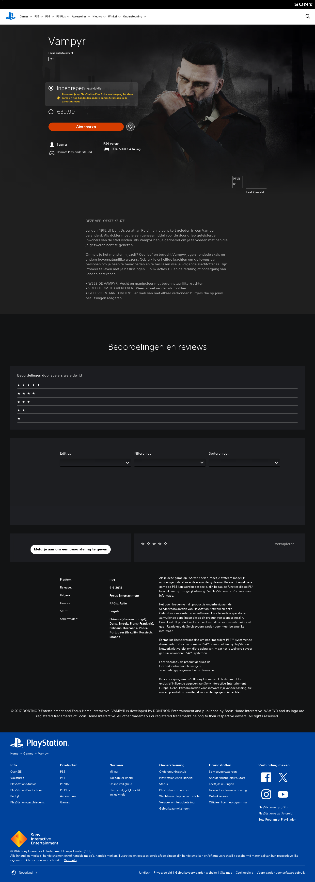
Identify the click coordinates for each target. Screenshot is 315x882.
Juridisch (144, 872)
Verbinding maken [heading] (274, 765)
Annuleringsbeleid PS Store (227, 778)
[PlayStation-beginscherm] (10, 16)
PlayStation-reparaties (174, 790)
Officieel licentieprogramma (228, 802)
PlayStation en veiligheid (175, 778)
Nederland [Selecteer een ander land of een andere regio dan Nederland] (24, 872)
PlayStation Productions (26, 790)
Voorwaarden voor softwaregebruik (281, 872)
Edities (65, 453)
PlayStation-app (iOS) (272, 807)
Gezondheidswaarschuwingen (180, 666)
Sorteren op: (219, 453)
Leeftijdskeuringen (221, 784)
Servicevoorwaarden (223, 772)
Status (163, 784)
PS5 (36, 17)
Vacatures (17, 778)
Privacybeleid (163, 872)
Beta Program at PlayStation (277, 819)
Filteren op (143, 453)
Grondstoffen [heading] (220, 765)
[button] (71, 549)
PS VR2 (64, 784)
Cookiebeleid (244, 872)
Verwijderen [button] (284, 544)
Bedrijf (14, 796)
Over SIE (15, 772)
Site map (226, 872)
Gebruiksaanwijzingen (174, 808)
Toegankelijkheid (121, 778)
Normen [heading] (116, 765)
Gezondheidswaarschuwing (228, 790)
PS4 (47, 17)
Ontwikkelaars (218, 796)
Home (14, 753)
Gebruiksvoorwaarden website (196, 872)
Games (24, 17)
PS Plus (61, 17)
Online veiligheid (121, 784)
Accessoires (79, 17)
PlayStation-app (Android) (275, 813)
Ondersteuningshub (172, 772)
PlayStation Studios (23, 784)
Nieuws (97, 17)
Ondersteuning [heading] (172, 765)
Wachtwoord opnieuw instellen (180, 796)
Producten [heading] (69, 765)
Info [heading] (13, 765)
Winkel (112, 17)
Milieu (114, 772)
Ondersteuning (132, 17)
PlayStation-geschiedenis (27, 802)
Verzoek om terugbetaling (176, 802)
